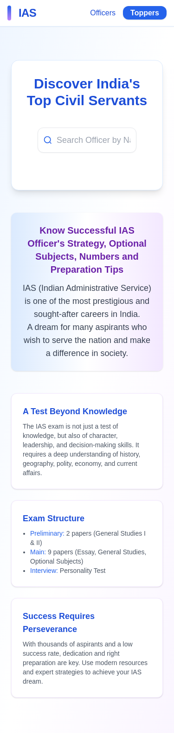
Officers (103, 13)
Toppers (144, 13)
